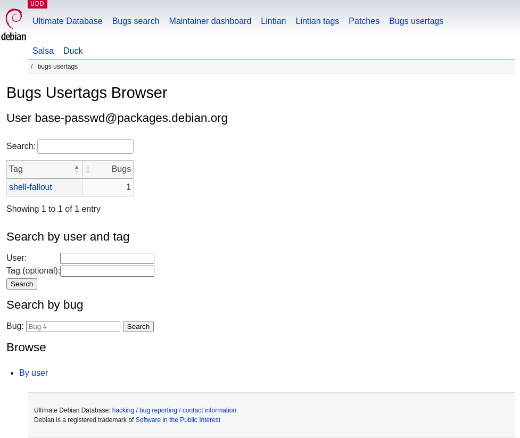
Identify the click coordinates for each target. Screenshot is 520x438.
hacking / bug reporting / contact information (174, 410)
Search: (21, 146)
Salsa (43, 50)
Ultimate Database (67, 21)
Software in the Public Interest (178, 420)
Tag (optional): (33, 270)
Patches (364, 21)
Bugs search (136, 21)
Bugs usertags (416, 21)
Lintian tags (317, 21)
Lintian (273, 21)
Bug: (15, 325)
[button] (76, 169)
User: (16, 257)
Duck (72, 50)
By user (33, 372)
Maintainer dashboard (210, 21)
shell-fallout (30, 187)
